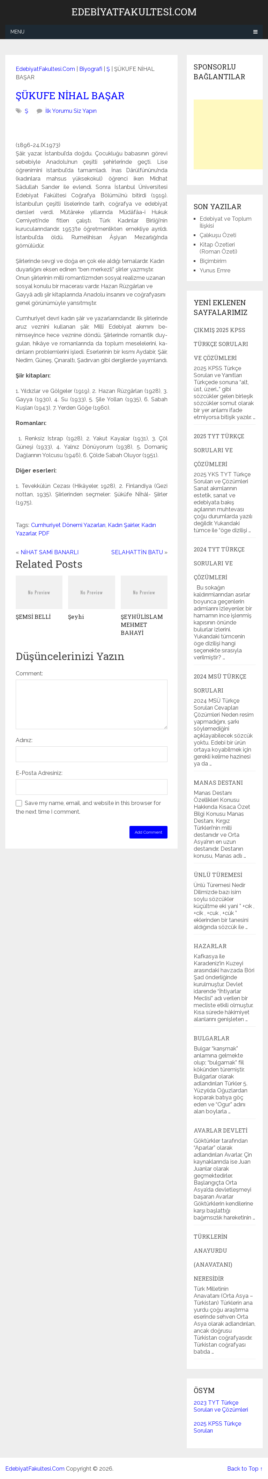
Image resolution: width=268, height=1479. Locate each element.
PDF (44, 533)
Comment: (29, 673)
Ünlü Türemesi (218, 874)
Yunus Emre (215, 270)
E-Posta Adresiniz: (39, 773)
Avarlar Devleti (220, 1130)
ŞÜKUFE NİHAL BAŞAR (70, 95)
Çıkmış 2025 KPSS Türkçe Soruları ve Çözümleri (221, 343)
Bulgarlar (211, 1038)
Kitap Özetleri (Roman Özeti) (218, 248)
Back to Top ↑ (245, 1468)
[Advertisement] (231, 134)
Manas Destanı (218, 782)
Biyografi (90, 69)
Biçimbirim (213, 261)
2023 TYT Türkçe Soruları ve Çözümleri (221, 1406)
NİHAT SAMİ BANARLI (50, 552)
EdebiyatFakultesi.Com (134, 12)
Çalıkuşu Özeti (218, 235)
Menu (17, 32)
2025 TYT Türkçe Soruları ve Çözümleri (219, 450)
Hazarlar (210, 946)
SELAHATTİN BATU (137, 552)
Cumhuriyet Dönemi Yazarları (68, 525)
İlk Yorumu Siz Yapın (71, 111)
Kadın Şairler (123, 525)
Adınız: (24, 740)
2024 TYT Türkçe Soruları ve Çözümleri (219, 563)
